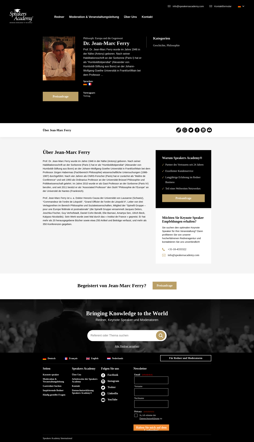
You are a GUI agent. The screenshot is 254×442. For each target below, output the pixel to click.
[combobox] (127, 335)
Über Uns (130, 17)
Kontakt (147, 17)
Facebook (113, 374)
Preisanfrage (61, 96)
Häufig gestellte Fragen (54, 395)
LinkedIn (113, 393)
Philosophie (173, 45)
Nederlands (115, 358)
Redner (59, 17)
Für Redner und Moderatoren (185, 358)
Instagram (113, 381)
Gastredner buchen (52, 386)
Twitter (112, 387)
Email (143, 374)
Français (70, 358)
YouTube (112, 399)
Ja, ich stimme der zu (150, 417)
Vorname (138, 386)
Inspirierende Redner (53, 390)
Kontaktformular (222, 6)
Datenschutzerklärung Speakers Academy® (83, 391)
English (92, 358)
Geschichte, (160, 45)
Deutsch (49, 358)
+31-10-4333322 (177, 249)
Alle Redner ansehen (127, 346)
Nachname (139, 398)
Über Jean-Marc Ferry (57, 130)
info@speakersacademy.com (188, 6)
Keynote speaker (51, 374)
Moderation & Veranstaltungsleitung (94, 17)
